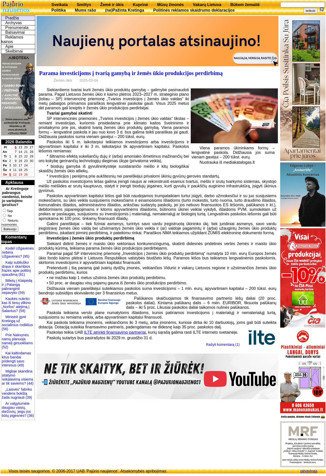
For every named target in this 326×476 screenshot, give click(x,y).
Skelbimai (14, 51)
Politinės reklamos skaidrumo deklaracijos (194, 10)
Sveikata (59, 5)
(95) (25, 256)
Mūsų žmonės (170, 5)
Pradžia (12, 18)
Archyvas (13, 23)
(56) (5, 329)
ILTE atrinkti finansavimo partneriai (115, 332)
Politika (58, 10)
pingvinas (308, 471)
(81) (21, 275)
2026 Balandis (18, 142)
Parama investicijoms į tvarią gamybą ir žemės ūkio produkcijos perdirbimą (131, 73)
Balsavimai (15, 32)
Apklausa (14, 182)
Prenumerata (17, 27)
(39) (28, 397)
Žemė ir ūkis (112, 5)
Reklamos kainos (12, 39)
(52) (5, 347)
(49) (20, 365)
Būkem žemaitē (245, 5)
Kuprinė (140, 5)
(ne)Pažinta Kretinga (124, 10)
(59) (21, 293)
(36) (30, 416)
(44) (30, 383)
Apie (9, 46)
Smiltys (84, 5)
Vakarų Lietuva (207, 5)
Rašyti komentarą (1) (223, 345)
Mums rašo (85, 10)
